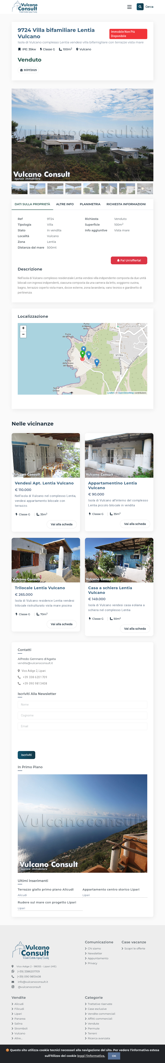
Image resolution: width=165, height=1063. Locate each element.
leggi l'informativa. (91, 1056)
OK (114, 1055)
